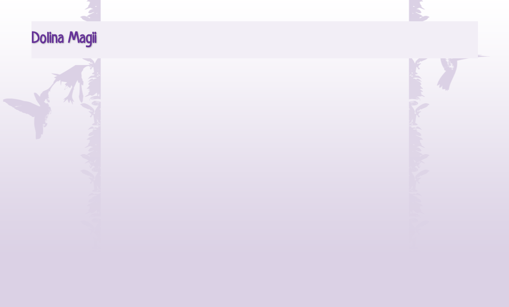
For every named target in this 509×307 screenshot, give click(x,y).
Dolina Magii (63, 39)
